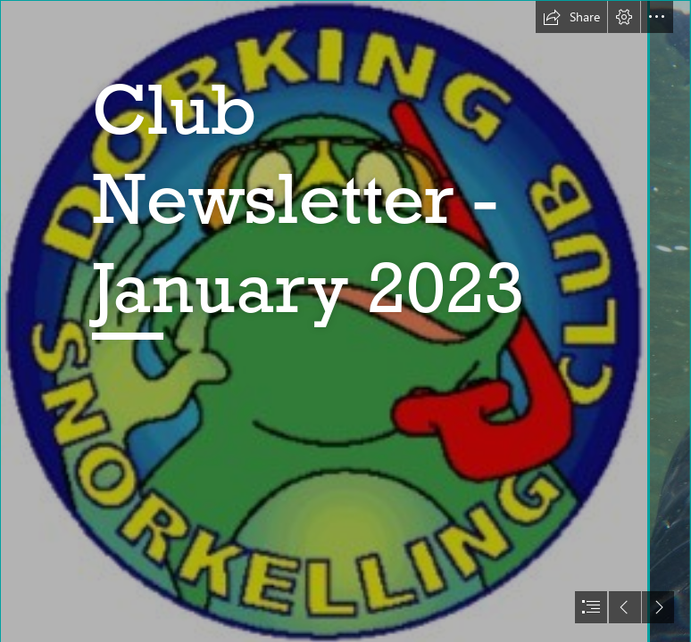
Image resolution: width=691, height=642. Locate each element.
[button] (571, 17)
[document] (345, 321)
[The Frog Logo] (323, 321)
